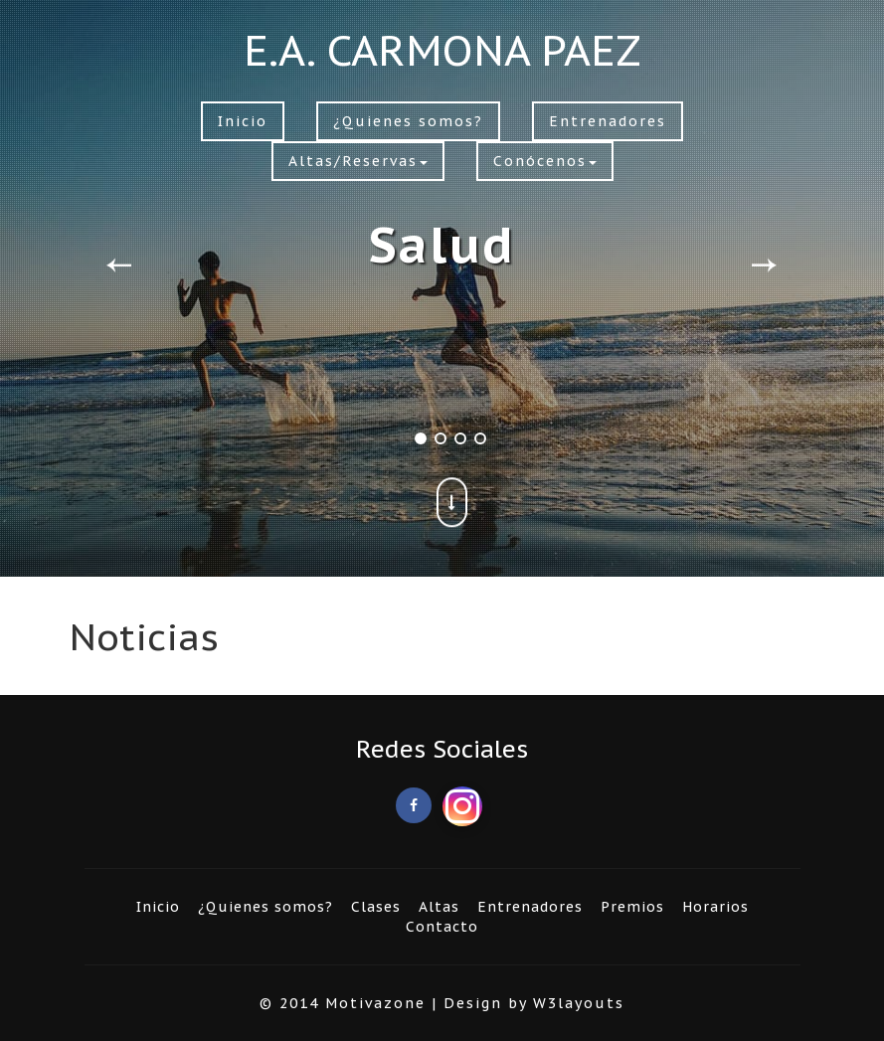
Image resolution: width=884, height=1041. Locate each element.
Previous (118, 257)
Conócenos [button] (545, 161)
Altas (439, 907)
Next (764, 257)
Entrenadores (607, 121)
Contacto (442, 927)
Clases (376, 907)
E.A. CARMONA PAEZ (442, 51)
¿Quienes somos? (408, 121)
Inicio (242, 121)
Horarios (715, 907)
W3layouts (578, 1003)
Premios (632, 907)
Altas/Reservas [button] (358, 161)
